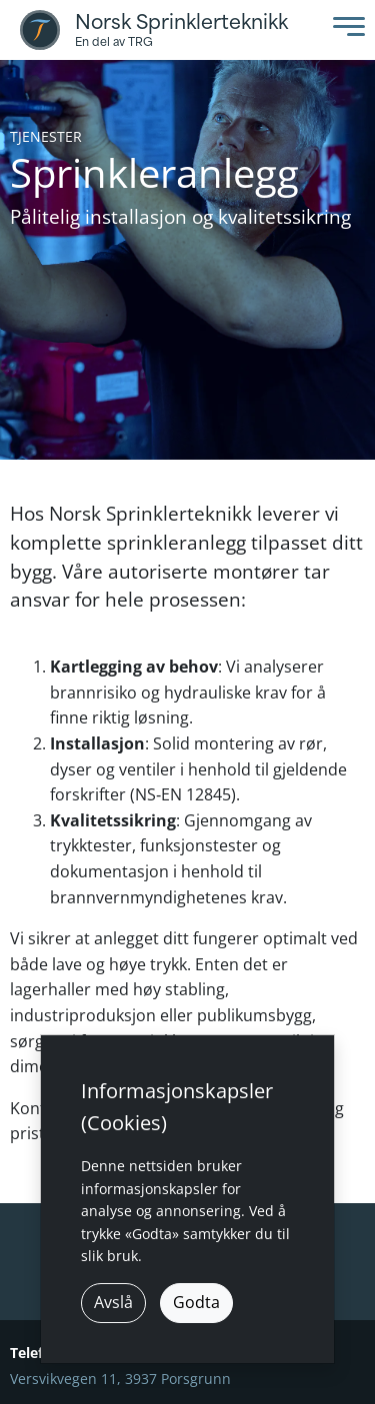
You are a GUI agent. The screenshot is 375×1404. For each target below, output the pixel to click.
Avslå (113, 1302)
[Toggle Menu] (344, 30)
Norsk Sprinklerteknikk (181, 22)
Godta (196, 1302)
